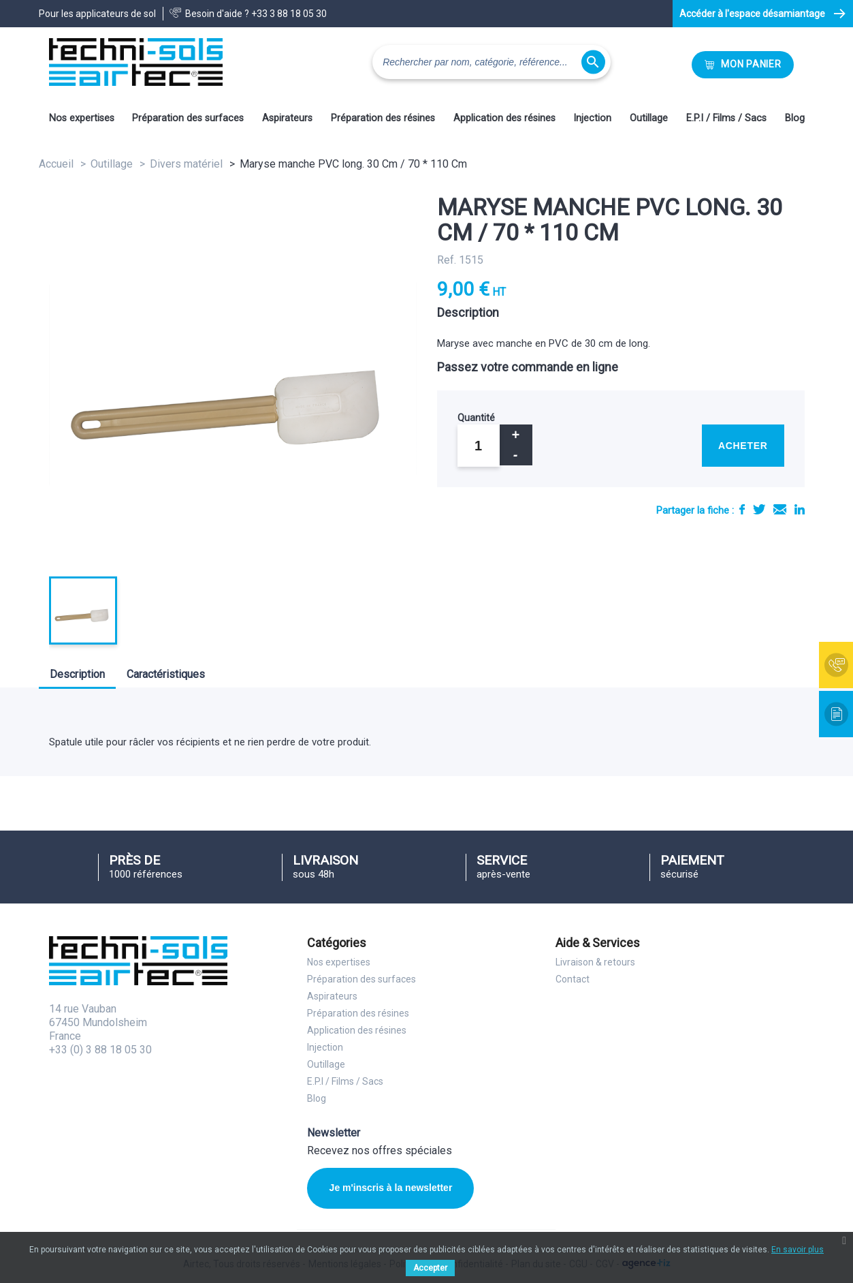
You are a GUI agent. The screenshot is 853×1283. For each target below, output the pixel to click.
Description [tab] (77, 674)
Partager (742, 509)
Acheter (743, 445)
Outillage (649, 118)
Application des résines (504, 118)
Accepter (430, 1268)
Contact (573, 979)
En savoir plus (797, 1249)
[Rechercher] (491, 62)
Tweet (759, 509)
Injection (592, 118)
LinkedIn (799, 509)
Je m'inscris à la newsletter (391, 1187)
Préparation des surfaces (188, 118)
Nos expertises (81, 118)
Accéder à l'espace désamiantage (752, 13)
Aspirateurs (287, 118)
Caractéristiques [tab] (166, 674)
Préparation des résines (383, 118)
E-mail (779, 509)
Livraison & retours (595, 962)
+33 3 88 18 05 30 (289, 13)
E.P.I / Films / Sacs (726, 118)
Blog (795, 118)
